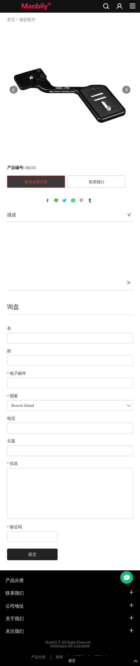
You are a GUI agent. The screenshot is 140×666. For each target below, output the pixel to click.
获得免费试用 (36, 182)
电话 (11, 418)
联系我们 (96, 182)
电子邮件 (16, 373)
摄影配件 (27, 19)
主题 (11, 441)
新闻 (59, 657)
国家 (12, 396)
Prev (14, 90)
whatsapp (73, 200)
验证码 (14, 527)
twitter (64, 200)
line (56, 200)
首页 (11, 19)
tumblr (89, 200)
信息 (12, 463)
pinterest (81, 200)
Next (126, 90)
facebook (47, 200)
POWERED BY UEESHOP (70, 646)
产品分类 (38, 657)
